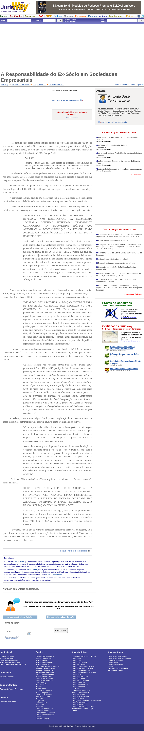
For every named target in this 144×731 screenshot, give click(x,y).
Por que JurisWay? (7, 658)
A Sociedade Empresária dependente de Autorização (120, 169)
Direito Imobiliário (78, 683)
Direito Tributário (78, 687)
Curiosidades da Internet (45, 713)
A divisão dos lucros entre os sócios (113, 240)
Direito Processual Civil (81, 670)
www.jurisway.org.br (54, 574)
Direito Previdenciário (80, 685)
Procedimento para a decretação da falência (116, 263)
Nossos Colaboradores (9, 660)
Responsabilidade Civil (80, 693)
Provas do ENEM (42, 664)
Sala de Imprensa (43, 693)
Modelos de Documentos (45, 668)
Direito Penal (77, 660)
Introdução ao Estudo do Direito (84, 656)
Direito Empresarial (56, 85)
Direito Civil (76, 658)
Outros (74, 711)
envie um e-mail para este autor (114, 122)
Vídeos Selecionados (44, 658)
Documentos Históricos (45, 715)
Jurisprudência (41, 703)
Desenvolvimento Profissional (119, 658)
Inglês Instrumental (115, 664)
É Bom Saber (41, 689)
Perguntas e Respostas (45, 672)
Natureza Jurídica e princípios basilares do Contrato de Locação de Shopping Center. (118, 274)
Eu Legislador (41, 685)
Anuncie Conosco (7, 677)
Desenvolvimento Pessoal (118, 656)
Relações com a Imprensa (118, 668)
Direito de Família (79, 664)
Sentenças (40, 705)
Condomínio (76, 674)
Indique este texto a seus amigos (129, 85)
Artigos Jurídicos (39, 85)
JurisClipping (41, 683)
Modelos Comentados (44, 670)
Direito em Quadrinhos (44, 709)
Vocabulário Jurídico (44, 691)
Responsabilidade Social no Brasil (13, 664)
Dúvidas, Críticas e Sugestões (11, 689)
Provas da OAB (42, 660)
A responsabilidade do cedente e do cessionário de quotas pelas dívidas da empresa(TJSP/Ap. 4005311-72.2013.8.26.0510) (118, 246)
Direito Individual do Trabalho (83, 666)
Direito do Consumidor (80, 681)
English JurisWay (42, 719)
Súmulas (39, 707)
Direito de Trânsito (79, 695)
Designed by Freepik (8, 702)
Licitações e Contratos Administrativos (86, 701)
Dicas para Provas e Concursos (48, 666)
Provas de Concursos (44, 662)
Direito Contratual (78, 705)
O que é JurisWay (7, 656)
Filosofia (111, 666)
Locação (75, 689)
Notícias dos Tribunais (44, 678)
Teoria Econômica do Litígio (82, 709)
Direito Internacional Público (82, 707)
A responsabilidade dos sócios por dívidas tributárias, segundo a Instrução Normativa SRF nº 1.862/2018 (119, 235)
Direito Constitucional (80, 703)
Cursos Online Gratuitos (45, 656)
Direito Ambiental (78, 678)
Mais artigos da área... (133, 294)
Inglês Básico (113, 662)
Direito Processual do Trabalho (84, 672)
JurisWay (4, 85)
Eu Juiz (39, 687)
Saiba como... (72, 117)
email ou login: (12, 623)
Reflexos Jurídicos (43, 697)
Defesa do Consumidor (45, 695)
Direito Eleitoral (78, 699)
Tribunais (39, 699)
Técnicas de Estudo (115, 670)
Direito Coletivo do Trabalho (82, 668)
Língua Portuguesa (115, 660)
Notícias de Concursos (44, 681)
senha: (8, 631)
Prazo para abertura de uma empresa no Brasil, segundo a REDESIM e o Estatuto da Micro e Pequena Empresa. (119, 288)
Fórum (38, 717)
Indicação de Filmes (43, 711)
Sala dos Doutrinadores (21, 85)
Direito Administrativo (80, 676)
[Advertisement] (72, 46)
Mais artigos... (137, 175)
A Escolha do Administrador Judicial (113, 259)
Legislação (40, 701)
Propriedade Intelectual (81, 691)
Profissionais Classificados (10, 662)
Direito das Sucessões (80, 697)
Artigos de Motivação (44, 676)
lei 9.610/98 (19, 562)
